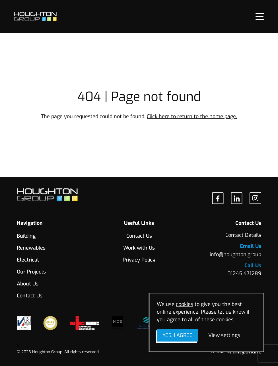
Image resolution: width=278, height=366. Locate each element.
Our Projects (31, 271)
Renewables (31, 247)
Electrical (28, 259)
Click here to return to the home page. (192, 116)
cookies (184, 304)
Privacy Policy (139, 259)
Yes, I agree (177, 335)
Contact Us (29, 295)
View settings (224, 335)
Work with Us (139, 247)
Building (26, 236)
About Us (27, 283)
